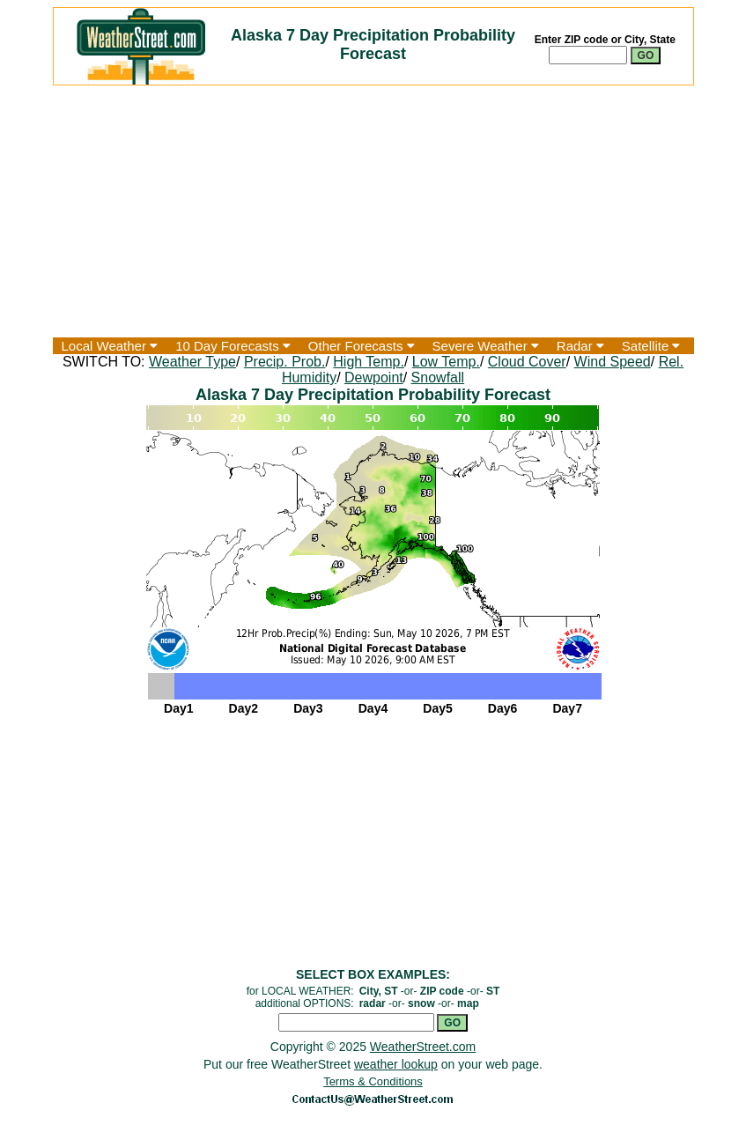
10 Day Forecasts (233, 345)
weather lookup (396, 1064)
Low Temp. (446, 361)
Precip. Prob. (284, 361)
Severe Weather (485, 345)
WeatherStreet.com (423, 1047)
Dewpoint (373, 377)
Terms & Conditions (373, 1081)
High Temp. (368, 361)
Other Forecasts (361, 345)
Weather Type (192, 361)
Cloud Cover (527, 361)
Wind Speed (612, 361)
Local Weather (110, 345)
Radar (580, 345)
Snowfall (437, 377)
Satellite (651, 345)
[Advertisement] (373, 211)
